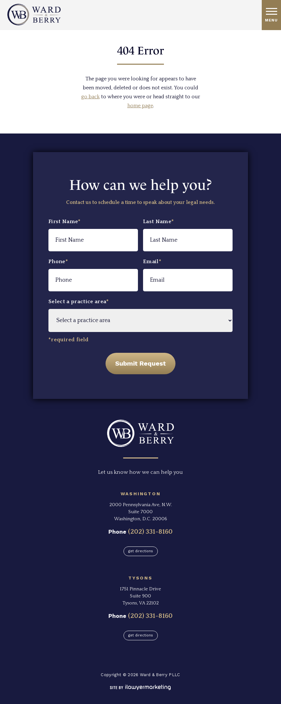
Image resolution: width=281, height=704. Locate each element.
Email (152, 261)
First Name (64, 221)
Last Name (158, 221)
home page (140, 106)
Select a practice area (78, 301)
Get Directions (140, 551)
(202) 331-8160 (150, 531)
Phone (58, 261)
